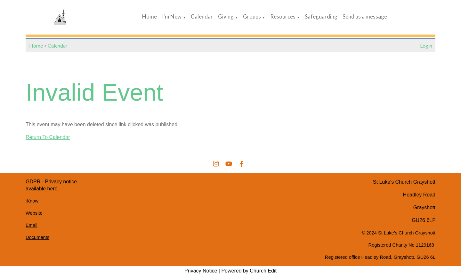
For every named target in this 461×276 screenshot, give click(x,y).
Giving (226, 16)
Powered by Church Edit (249, 270)
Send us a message (365, 16)
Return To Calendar (48, 137)
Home (149, 16)
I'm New (172, 16)
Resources (282, 16)
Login (426, 45)
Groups (252, 16)
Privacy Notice (200, 270)
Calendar (202, 16)
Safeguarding (321, 16)
